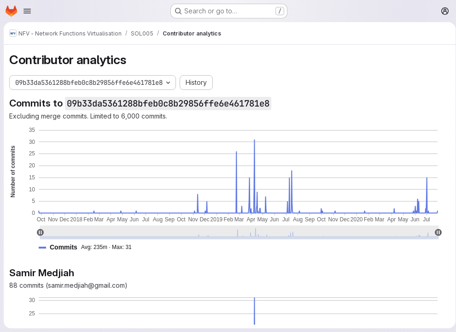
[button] (89, 247)
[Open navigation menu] (27, 11)
